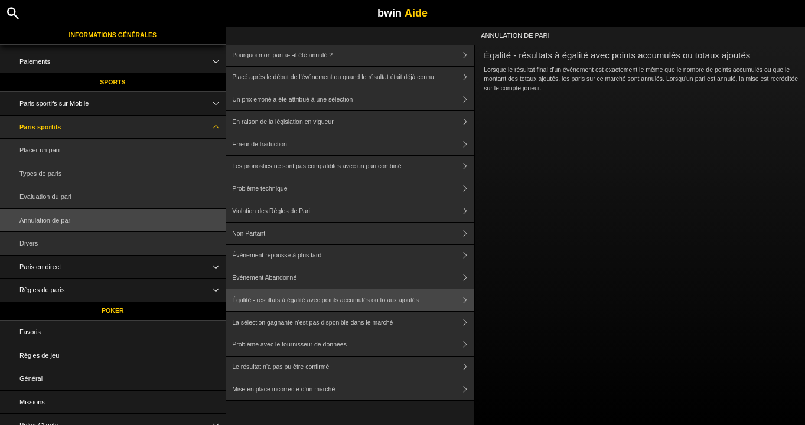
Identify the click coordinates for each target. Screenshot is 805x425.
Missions (32, 402)
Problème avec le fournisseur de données (353, 345)
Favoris (30, 331)
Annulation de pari (45, 220)
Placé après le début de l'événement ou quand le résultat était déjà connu (353, 78)
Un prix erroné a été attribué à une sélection (353, 100)
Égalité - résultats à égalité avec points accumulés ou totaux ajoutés (353, 300)
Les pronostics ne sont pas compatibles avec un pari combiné (353, 167)
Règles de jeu (39, 355)
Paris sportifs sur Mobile (122, 103)
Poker (112, 310)
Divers (28, 243)
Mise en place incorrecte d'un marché (353, 389)
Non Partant (353, 233)
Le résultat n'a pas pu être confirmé (353, 367)
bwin (402, 13)
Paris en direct (122, 267)
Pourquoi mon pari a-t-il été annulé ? (353, 55)
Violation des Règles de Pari (353, 211)
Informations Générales (113, 34)
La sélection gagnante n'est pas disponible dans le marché (353, 323)
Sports (112, 82)
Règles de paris (122, 290)
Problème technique (353, 189)
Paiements (122, 61)
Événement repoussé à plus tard (353, 256)
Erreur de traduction (353, 144)
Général (31, 378)
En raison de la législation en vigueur (353, 122)
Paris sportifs (122, 127)
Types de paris (40, 173)
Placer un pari (39, 149)
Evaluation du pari (45, 196)
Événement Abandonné (353, 278)
